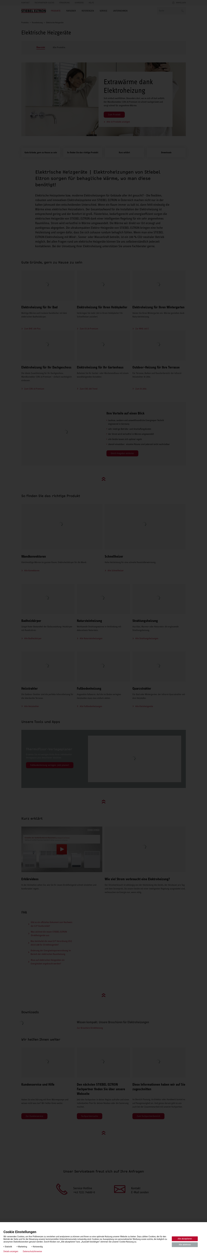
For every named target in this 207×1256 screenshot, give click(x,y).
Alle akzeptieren (185, 1239)
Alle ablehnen (185, 1244)
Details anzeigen (10, 1251)
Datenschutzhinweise (32, 1251)
